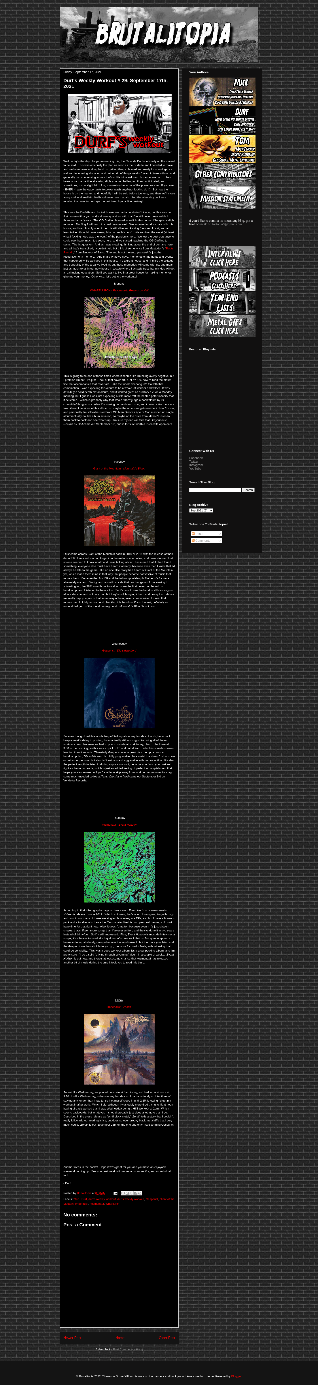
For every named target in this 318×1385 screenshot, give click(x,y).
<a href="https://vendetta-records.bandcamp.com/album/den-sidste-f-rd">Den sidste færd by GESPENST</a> (119, 798)
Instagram (196, 465)
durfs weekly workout (130, 1199)
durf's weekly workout (102, 1199)
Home (120, 1338)
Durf (84, 1199)
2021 (77, 1199)
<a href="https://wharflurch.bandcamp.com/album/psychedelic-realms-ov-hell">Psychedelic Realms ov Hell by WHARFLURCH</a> (119, 442)
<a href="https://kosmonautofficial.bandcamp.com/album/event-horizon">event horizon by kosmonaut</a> (119, 980)
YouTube (195, 468)
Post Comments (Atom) (128, 1349)
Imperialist (81, 1203)
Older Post (167, 1338)
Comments (201, 540)
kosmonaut (97, 1203)
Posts (197, 534)
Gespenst (152, 1199)
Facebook (196, 458)
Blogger (236, 1376)
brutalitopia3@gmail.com (225, 224)
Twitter (193, 461)
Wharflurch (112, 1203)
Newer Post (72, 1338)
